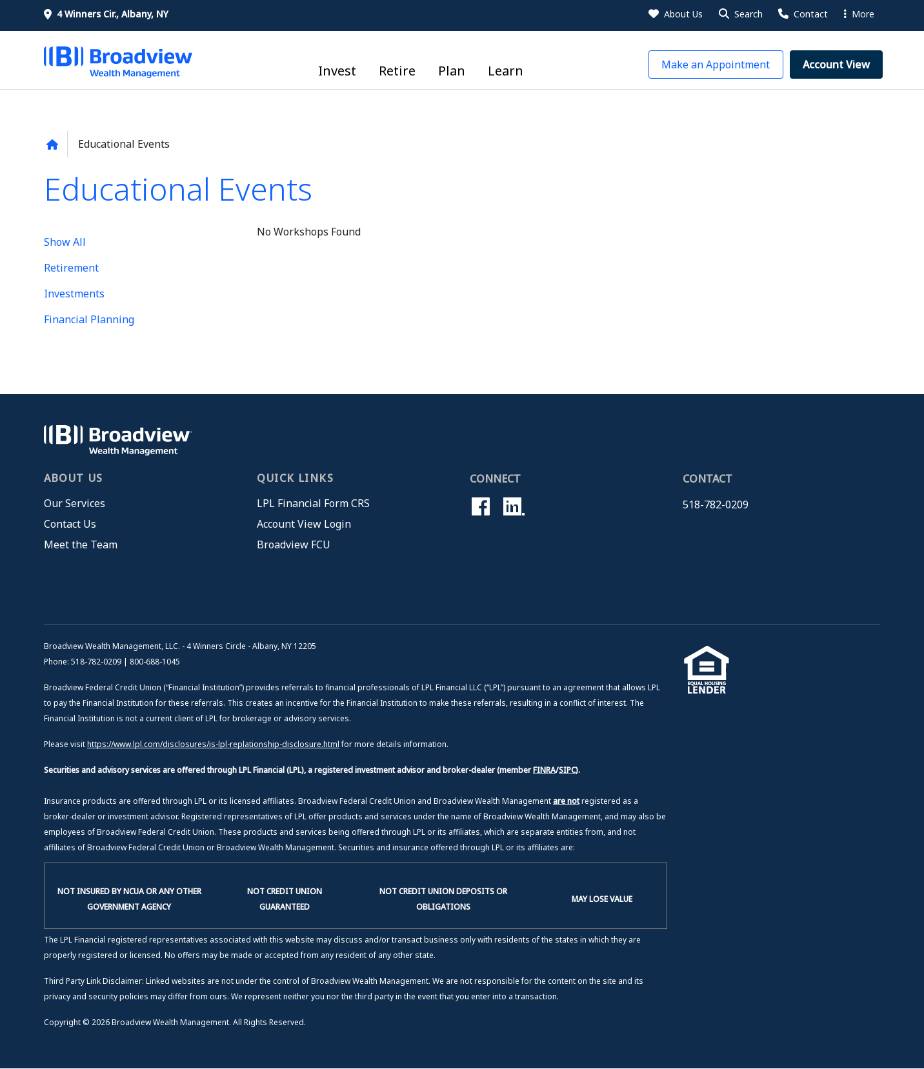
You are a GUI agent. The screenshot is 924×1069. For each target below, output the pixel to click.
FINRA (544, 769)
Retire (397, 70)
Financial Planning (89, 319)
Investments (74, 293)
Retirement (71, 268)
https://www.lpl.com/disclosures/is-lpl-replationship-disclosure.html (213, 744)
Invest (337, 70)
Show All (65, 242)
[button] (739, 14)
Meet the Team (80, 544)
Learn (505, 70)
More (859, 14)
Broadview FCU (293, 544)
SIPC (567, 769)
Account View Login (304, 524)
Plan (451, 70)
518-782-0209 (715, 504)
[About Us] (674, 14)
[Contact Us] (802, 14)
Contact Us (70, 524)
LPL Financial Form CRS (313, 503)
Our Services (74, 503)
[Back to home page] (51, 144)
